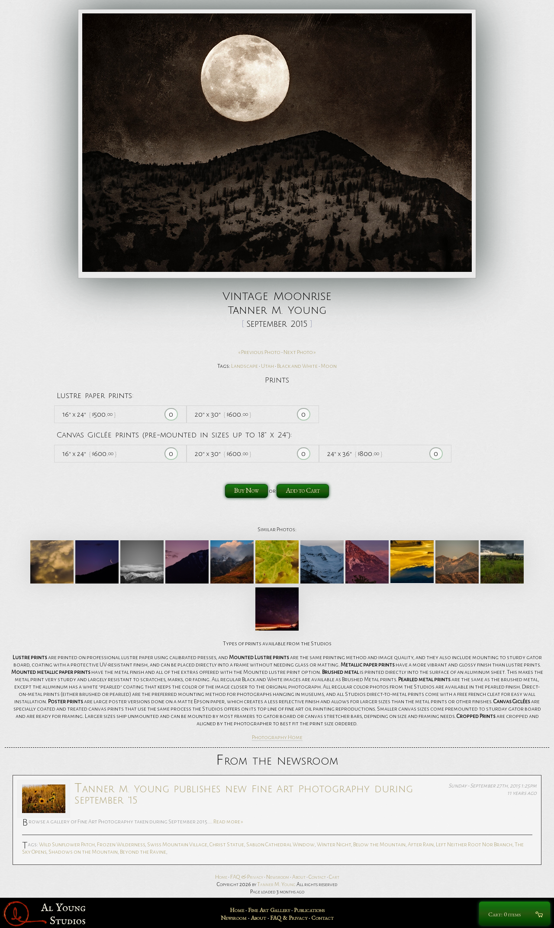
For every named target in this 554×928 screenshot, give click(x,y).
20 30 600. (223, 414)
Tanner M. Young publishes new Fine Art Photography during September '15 (243, 793)
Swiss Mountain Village (177, 845)
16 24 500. (89, 414)
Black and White (297, 366)
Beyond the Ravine (143, 852)
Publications (309, 910)
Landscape (244, 366)
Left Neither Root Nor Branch (474, 845)
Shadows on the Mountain (83, 852)
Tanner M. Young (276, 884)
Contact (317, 877)
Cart (334, 877)
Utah (267, 366)
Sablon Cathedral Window (280, 845)
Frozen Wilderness (121, 845)
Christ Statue (226, 845)
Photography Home (277, 737)
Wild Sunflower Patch (67, 845)
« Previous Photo (259, 352)
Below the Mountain (379, 845)
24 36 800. (354, 454)
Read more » (228, 822)
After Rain (421, 845)
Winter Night (334, 845)
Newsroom (277, 877)
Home (221, 877)
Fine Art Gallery (269, 910)
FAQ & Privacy (246, 877)
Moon (329, 366)
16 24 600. (89, 454)
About (299, 877)
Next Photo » (299, 352)
